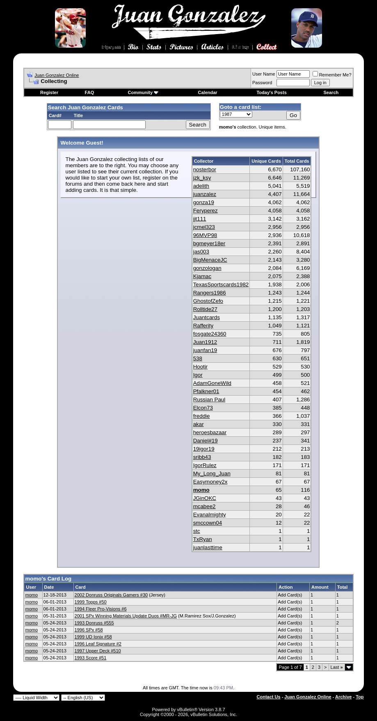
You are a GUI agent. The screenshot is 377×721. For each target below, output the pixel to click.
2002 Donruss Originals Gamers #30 (111, 594)
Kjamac (202, 276)
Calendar (207, 92)
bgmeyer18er (209, 243)
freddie (201, 416)
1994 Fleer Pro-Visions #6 (101, 608)
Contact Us (269, 696)
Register (49, 92)
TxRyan (202, 539)
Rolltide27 (205, 309)
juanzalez (204, 194)
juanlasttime (207, 547)
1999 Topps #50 (91, 601)
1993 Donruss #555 (94, 622)
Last (337, 667)
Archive (343, 696)
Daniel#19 (205, 441)
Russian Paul (209, 399)
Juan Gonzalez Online (56, 75)
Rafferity (203, 325)
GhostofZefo (208, 301)
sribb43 (202, 457)
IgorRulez (205, 465)
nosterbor (204, 169)
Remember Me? (332, 74)
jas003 (201, 252)
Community (143, 92)
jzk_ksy (202, 178)
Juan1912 (205, 342)
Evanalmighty (209, 514)
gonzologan (207, 268)
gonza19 (203, 202)
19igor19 (204, 449)
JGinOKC (204, 498)
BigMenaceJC (210, 260)
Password (262, 82)
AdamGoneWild (212, 383)
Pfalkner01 (206, 391)
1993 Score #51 (91, 657)
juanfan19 (205, 350)
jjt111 (199, 219)
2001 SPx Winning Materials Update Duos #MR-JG (126, 615)
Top (359, 696)
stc (196, 531)
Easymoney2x (210, 482)
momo (201, 490)
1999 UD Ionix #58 (93, 636)
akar (198, 424)
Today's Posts (271, 92)
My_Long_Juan (212, 473)
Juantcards (206, 317)
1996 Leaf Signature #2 (98, 643)
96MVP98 (205, 235)
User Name (263, 73)
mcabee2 (204, 506)
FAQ (89, 92)
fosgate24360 (209, 334)
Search (331, 92)
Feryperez (205, 210)
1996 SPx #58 (89, 629)
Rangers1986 (209, 293)
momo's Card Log (48, 579)
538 (197, 358)
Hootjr (200, 367)
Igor (198, 375)
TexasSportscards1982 (221, 284)
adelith (201, 186)
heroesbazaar (210, 432)
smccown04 (207, 523)
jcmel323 (204, 227)
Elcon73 (203, 408)
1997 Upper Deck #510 (98, 650)
